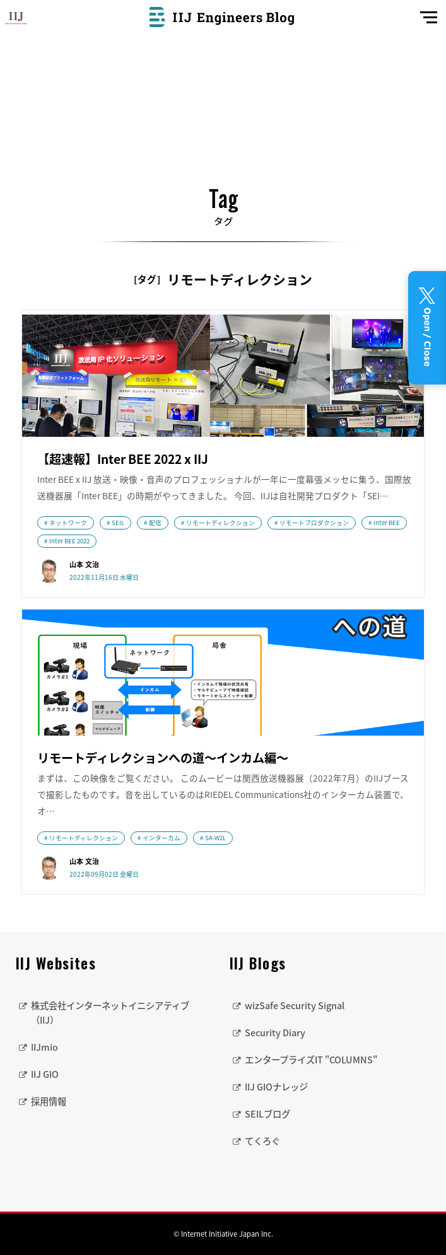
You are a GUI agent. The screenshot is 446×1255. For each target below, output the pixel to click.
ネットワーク (68, 522)
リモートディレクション (220, 522)
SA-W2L (215, 837)
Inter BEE (386, 522)
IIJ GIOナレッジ (276, 1087)
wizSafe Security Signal (294, 1005)
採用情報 (48, 1101)
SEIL (118, 522)
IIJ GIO (45, 1074)
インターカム (161, 837)
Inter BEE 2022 (69, 540)
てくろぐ (262, 1141)
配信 (155, 522)
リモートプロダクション (314, 522)
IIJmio (44, 1047)
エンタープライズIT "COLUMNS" (311, 1060)
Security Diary (275, 1032)
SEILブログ (267, 1114)
